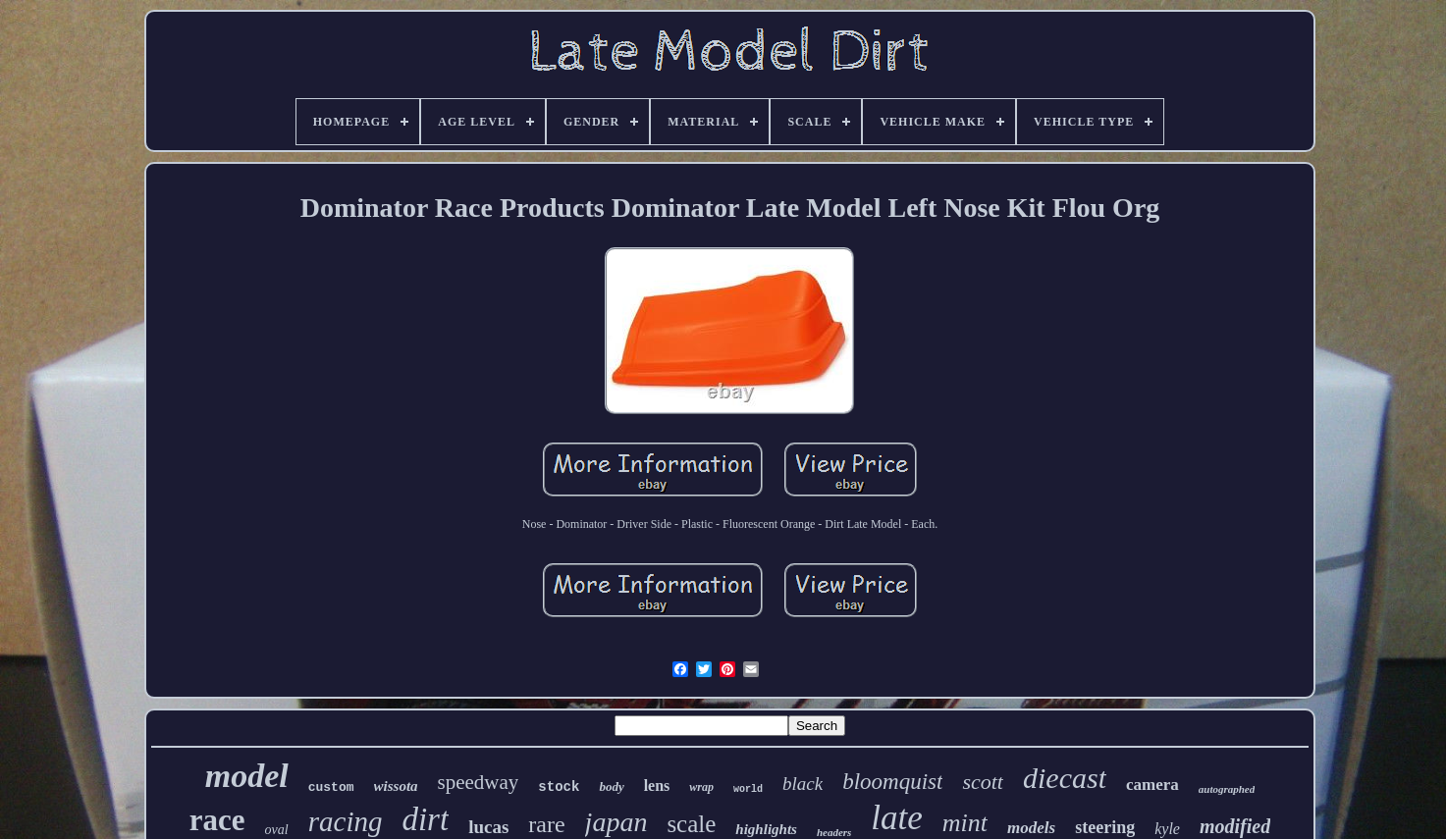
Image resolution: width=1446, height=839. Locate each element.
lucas (488, 826)
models (1031, 827)
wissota (396, 786)
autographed (1227, 789)
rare (546, 824)
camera (1152, 784)
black (802, 783)
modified (1235, 826)
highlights (766, 829)
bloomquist (892, 781)
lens (657, 785)
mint (965, 823)
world (748, 789)
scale (691, 824)
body (611, 786)
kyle (1167, 828)
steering (1105, 827)
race (217, 820)
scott (982, 781)
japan (616, 822)
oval (277, 829)
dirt (425, 819)
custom (331, 787)
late (896, 818)
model (247, 776)
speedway (478, 782)
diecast (1064, 777)
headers (834, 832)
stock (558, 787)
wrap (701, 787)
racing (345, 821)
